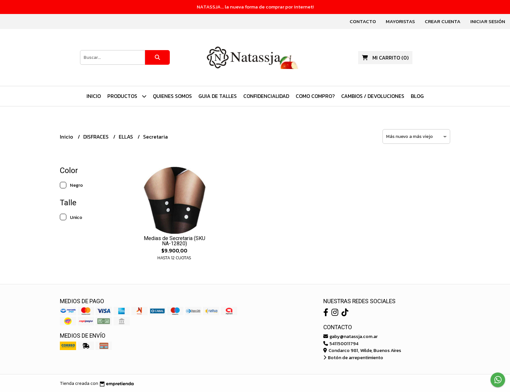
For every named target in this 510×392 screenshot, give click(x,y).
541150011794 (340, 343)
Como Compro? (315, 96)
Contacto (363, 21)
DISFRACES (96, 137)
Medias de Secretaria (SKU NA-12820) (174, 241)
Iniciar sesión (487, 21)
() (385, 57)
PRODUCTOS (126, 96)
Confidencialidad (266, 96)
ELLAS (126, 137)
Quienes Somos (172, 96)
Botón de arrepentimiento (353, 357)
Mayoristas (400, 21)
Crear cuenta (443, 21)
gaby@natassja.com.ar (350, 336)
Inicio (94, 96)
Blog (417, 96)
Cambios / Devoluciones (372, 96)
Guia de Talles (217, 96)
